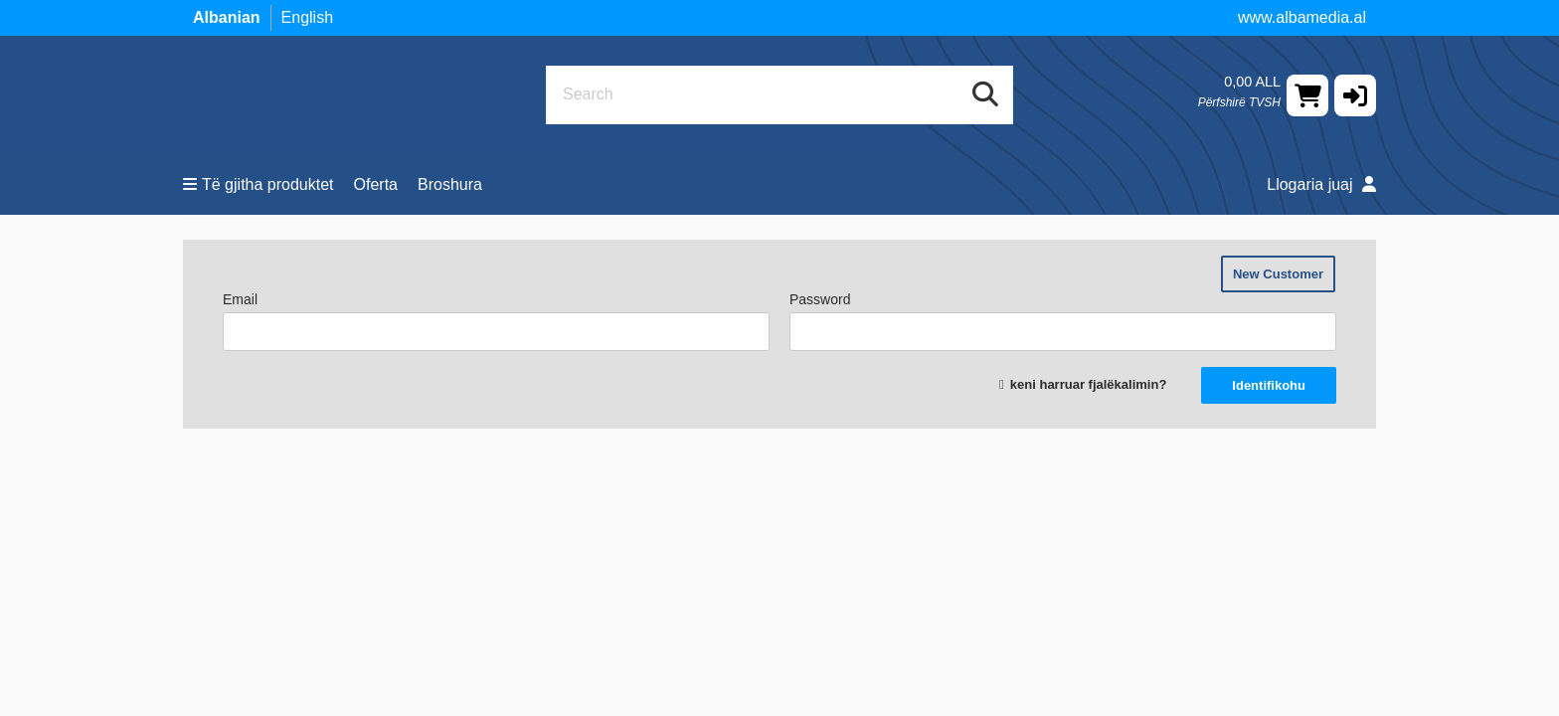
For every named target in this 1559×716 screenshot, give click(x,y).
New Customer (1278, 274)
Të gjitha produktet (258, 184)
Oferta (376, 184)
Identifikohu (1268, 385)
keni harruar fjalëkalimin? (1088, 384)
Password (1062, 321)
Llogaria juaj (1321, 184)
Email (496, 321)
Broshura (450, 184)
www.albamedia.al (1302, 17)
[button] (1355, 95)
